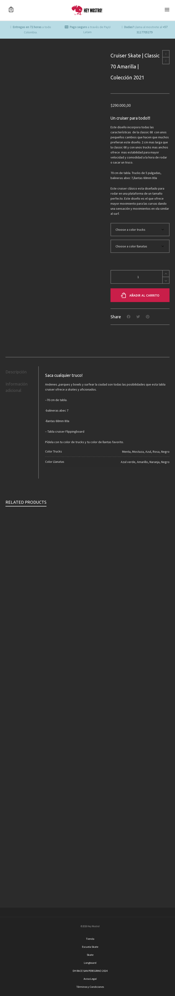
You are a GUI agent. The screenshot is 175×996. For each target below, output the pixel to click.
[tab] (21, 372)
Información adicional (16, 387)
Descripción (16, 371)
